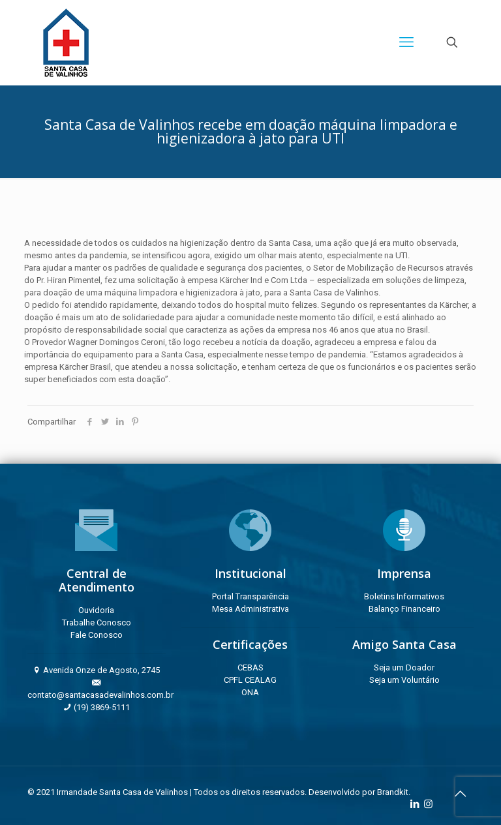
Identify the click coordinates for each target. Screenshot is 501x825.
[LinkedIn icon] (414, 804)
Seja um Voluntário (404, 680)
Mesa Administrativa (250, 609)
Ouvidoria (96, 610)
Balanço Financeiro (404, 609)
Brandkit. (393, 792)
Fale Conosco (96, 635)
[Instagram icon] (428, 804)
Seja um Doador (404, 667)
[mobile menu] (406, 42)
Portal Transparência (250, 596)
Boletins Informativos (404, 596)
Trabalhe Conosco (96, 622)
